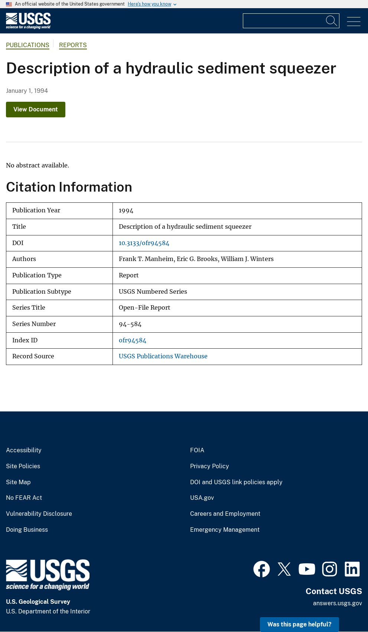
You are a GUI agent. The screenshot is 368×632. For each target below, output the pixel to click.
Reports (73, 45)
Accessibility (24, 450)
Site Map (18, 482)
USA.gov (202, 498)
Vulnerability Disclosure (39, 514)
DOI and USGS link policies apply (236, 482)
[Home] (28, 27)
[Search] (332, 20)
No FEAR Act (24, 498)
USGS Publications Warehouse (163, 356)
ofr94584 (132, 340)
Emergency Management (225, 530)
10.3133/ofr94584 (144, 243)
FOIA (197, 450)
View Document (35, 109)
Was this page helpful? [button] (299, 624)
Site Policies (23, 466)
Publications (27, 45)
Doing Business (27, 530)
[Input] (291, 20)
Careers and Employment (225, 514)
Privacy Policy (209, 466)
